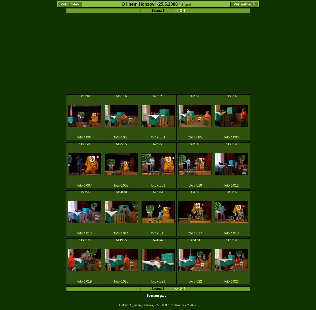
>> (176, 11)
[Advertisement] (158, 54)
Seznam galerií (157, 295)
